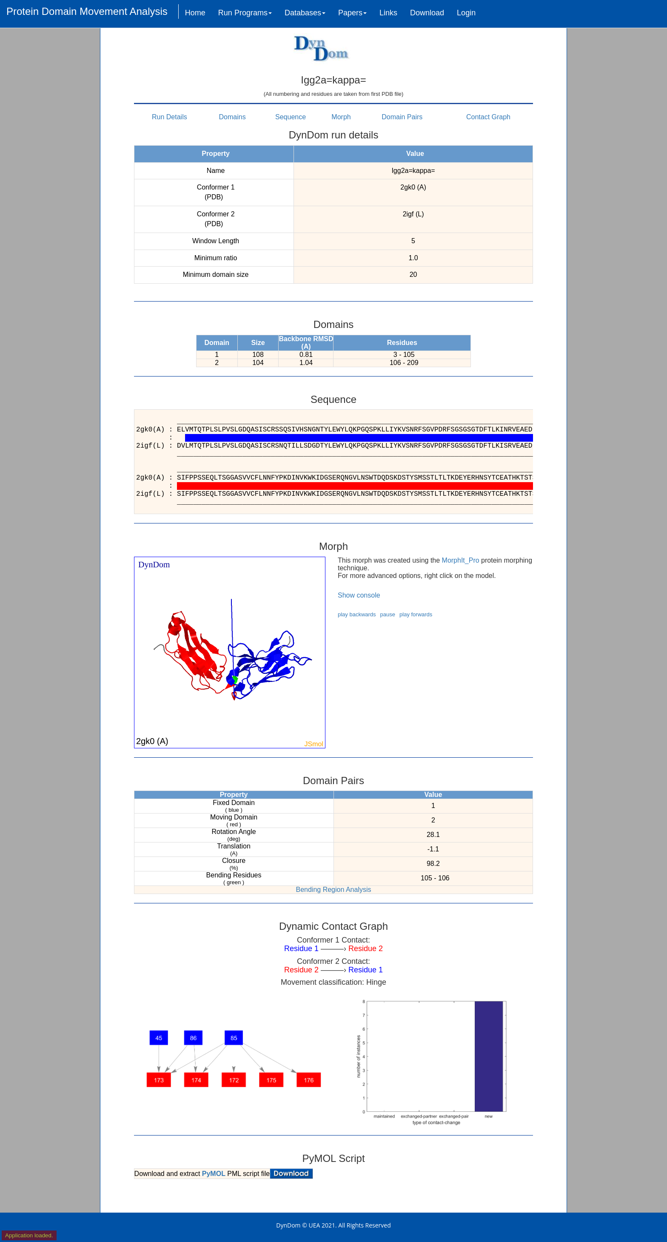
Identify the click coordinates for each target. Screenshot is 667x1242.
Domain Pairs (402, 117)
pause (387, 614)
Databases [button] (305, 13)
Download (427, 13)
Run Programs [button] (245, 13)
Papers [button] (352, 13)
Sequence (290, 117)
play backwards (357, 614)
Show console (359, 595)
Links (388, 13)
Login (466, 13)
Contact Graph (488, 117)
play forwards (415, 614)
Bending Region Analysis (333, 889)
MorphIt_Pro (460, 560)
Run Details (169, 117)
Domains (232, 117)
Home (195, 13)
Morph (341, 117)
